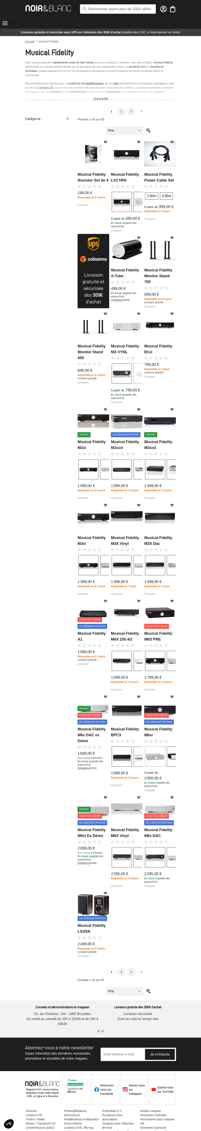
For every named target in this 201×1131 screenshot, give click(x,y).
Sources (31, 1111)
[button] (9, 1124)
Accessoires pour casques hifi (157, 1121)
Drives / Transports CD (41, 1123)
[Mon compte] (163, 9)
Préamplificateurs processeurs (75, 1113)
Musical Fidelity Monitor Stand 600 (92, 352)
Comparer (83, 205)
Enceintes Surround (153, 1127)
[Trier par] (124, 130)
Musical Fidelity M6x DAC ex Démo (92, 735)
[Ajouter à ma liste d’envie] (105, 142)
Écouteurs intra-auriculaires (112, 1117)
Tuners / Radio (35, 1119)
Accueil (30, 41)
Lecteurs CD (34, 1115)
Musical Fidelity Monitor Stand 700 (158, 276)
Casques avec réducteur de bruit (118, 1125)
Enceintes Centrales (153, 1115)
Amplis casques (150, 1111)
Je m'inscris (160, 1054)
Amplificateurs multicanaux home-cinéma (81, 1121)
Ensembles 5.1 (112, 1111)
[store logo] (48, 8)
